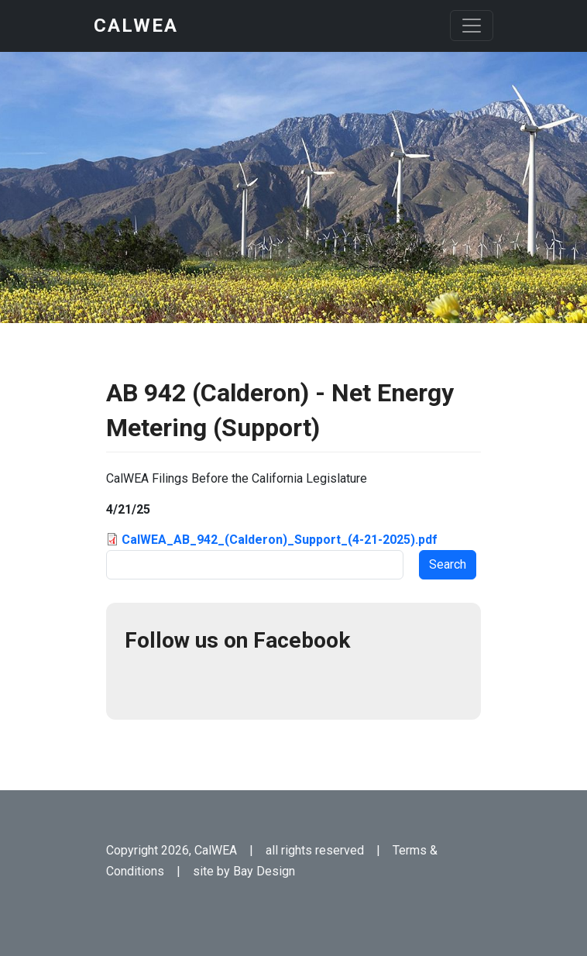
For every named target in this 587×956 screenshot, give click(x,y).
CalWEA (136, 25)
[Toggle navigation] (471, 25)
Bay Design (264, 871)
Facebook (143, 682)
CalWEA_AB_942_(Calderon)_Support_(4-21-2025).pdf (280, 539)
